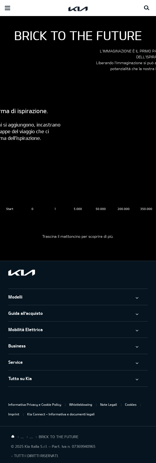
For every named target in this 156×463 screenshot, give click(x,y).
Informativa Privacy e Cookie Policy (34, 404)
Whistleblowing (80, 404)
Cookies (130, 404)
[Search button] (146, 8)
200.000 (124, 209)
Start (9, 209)
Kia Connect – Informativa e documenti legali (61, 414)
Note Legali (108, 404)
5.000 (78, 209)
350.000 (146, 209)
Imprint (13, 414)
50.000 (101, 209)
